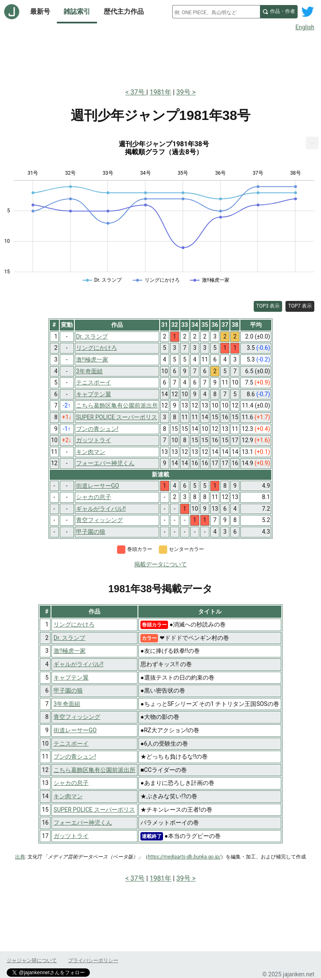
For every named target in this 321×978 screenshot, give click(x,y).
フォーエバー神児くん (83, 822)
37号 (138, 92)
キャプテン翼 (71, 677)
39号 (183, 92)
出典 (20, 857)
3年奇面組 (67, 703)
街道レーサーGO (75, 730)
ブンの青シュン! (75, 756)
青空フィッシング (77, 716)
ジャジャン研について (32, 960)
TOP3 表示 (268, 306)
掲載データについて (160, 564)
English (305, 27)
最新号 (40, 11)
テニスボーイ (71, 743)
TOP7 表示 (300, 306)
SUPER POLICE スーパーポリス (94, 809)
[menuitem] (312, 143)
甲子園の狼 (68, 690)
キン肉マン (68, 796)
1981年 (160, 92)
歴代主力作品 (124, 11)
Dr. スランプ (69, 637)
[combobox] (216, 11)
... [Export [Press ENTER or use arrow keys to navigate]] (312, 141)
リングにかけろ (74, 624)
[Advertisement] (160, 58)
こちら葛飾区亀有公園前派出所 (94, 770)
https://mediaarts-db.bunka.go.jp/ (184, 857)
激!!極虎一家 (70, 650)
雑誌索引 (77, 11)
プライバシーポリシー (93, 960)
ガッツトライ (71, 836)
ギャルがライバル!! (78, 664)
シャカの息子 (71, 782)
